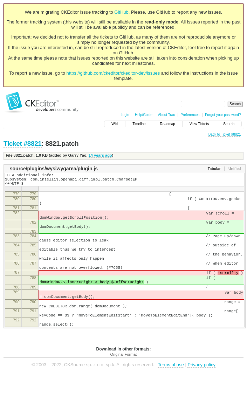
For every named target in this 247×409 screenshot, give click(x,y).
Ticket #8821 (23, 143)
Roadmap (167, 124)
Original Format (123, 388)
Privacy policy (201, 398)
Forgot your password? (223, 115)
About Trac (166, 115)
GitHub (121, 12)
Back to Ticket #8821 (224, 134)
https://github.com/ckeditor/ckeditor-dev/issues (113, 73)
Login (125, 115)
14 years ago (100, 155)
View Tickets (199, 124)
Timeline (138, 124)
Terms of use (171, 398)
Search (228, 124)
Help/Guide (143, 115)
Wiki (114, 124)
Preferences (189, 115)
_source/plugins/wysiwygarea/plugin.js (52, 168)
